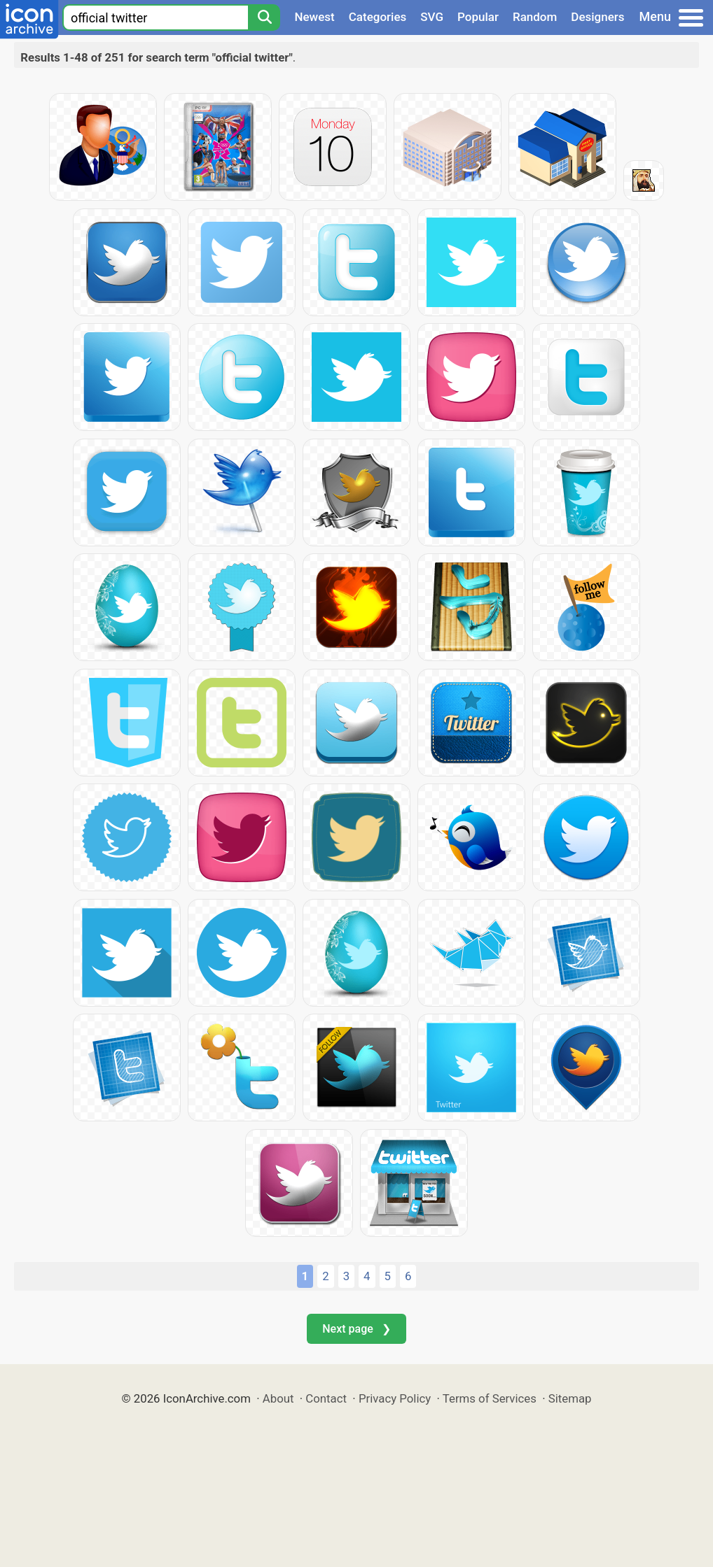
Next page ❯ (356, 1328)
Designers (597, 17)
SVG (431, 17)
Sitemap (570, 1398)
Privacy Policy (395, 1398)
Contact (326, 1398)
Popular (478, 17)
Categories (378, 17)
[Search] (264, 17)
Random (535, 17)
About (278, 1398)
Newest (314, 17)
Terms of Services (490, 1398)
